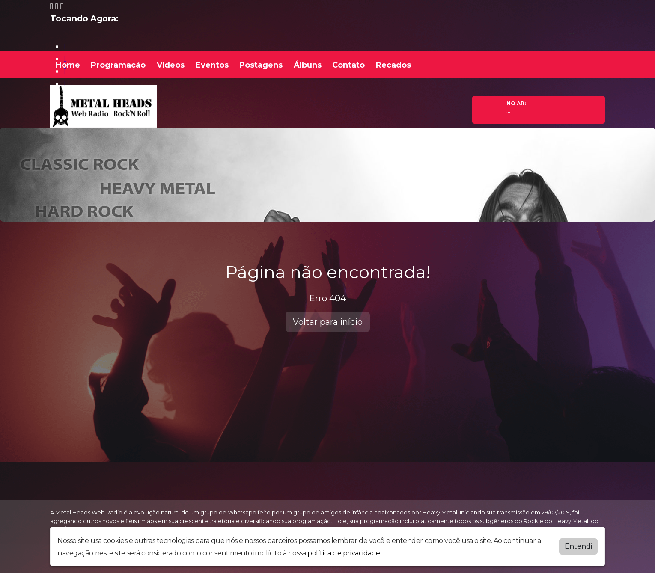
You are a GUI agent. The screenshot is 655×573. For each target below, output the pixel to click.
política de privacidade (343, 553)
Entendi (578, 546)
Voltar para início (328, 322)
